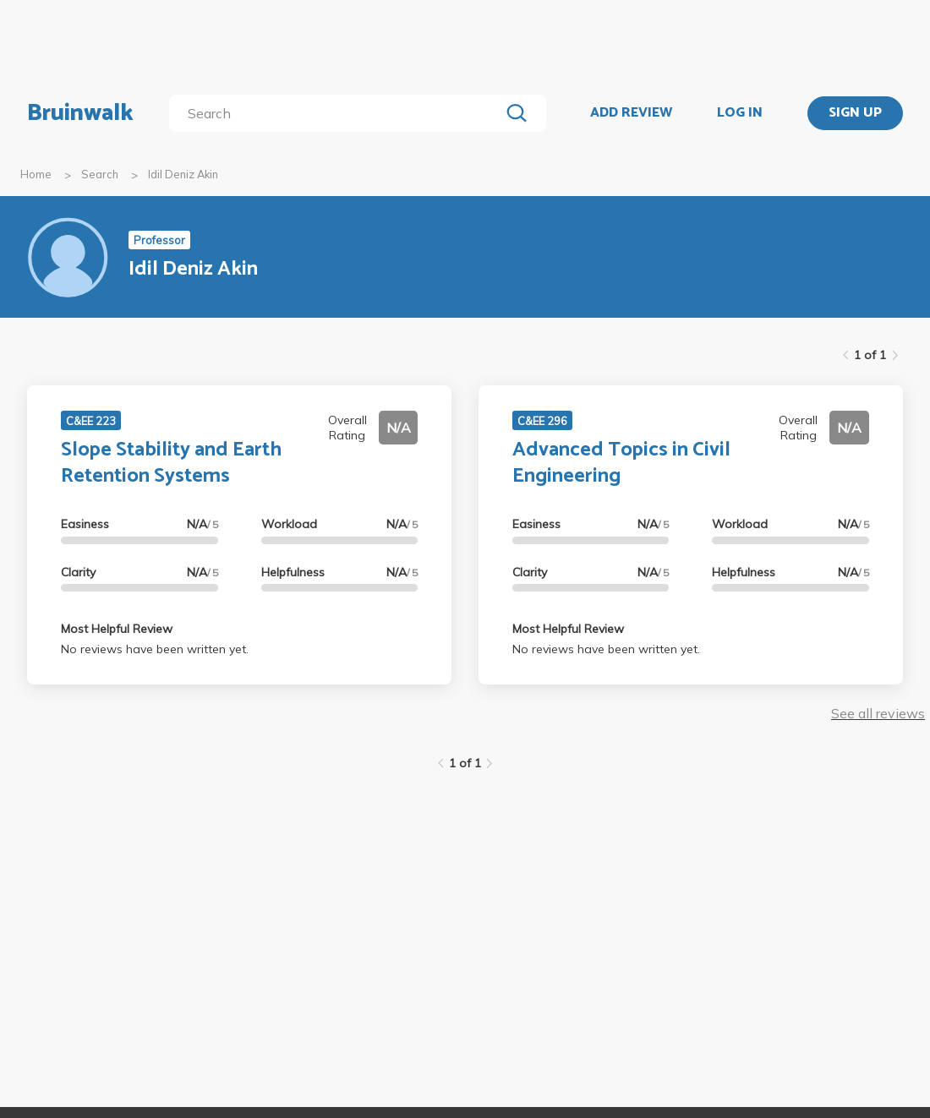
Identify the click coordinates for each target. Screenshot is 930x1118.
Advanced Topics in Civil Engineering (621, 463)
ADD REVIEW (631, 113)
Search (99, 174)
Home (36, 174)
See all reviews (878, 713)
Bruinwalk (80, 113)
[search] (338, 113)
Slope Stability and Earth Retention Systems (171, 463)
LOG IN (740, 113)
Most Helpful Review (116, 628)
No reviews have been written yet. (155, 649)
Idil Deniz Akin (183, 174)
